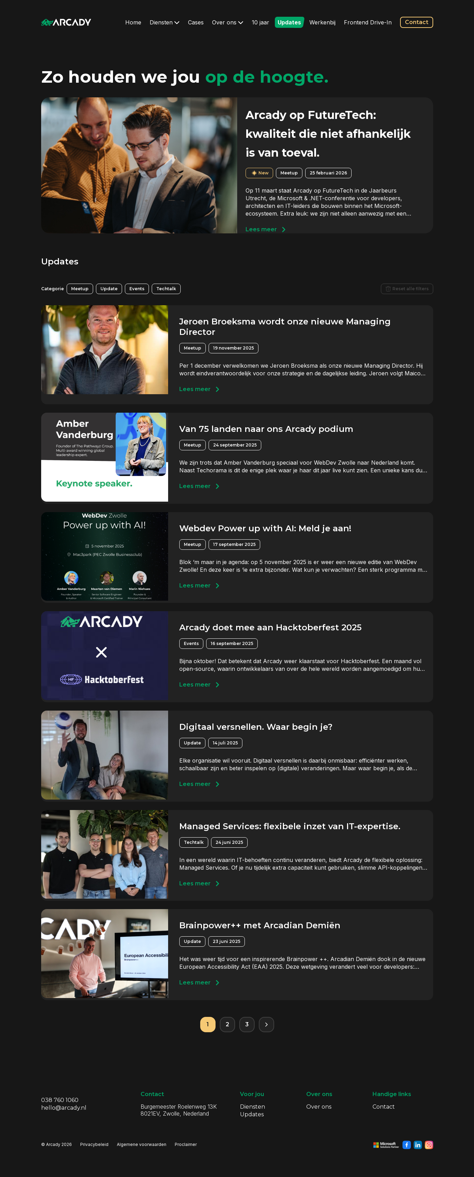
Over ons (227, 22)
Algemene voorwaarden (141, 1144)
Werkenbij (322, 22)
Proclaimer (186, 1144)
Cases (196, 22)
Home (133, 22)
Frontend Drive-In (368, 22)
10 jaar (260, 22)
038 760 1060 (59, 1100)
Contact (416, 22)
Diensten (165, 22)
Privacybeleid (94, 1144)
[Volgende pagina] (266, 1024)
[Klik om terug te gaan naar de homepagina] (66, 22)
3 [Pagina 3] (247, 1024)
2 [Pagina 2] (227, 1024)
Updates (289, 22)
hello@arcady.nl (63, 1107)
